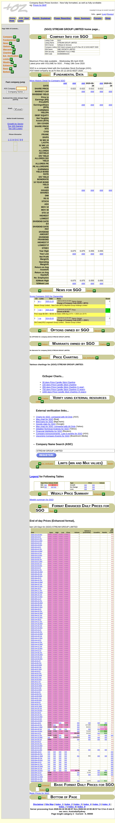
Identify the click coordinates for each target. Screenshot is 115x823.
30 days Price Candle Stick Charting (58, 382)
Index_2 (68, 804)
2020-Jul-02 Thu (36, 704)
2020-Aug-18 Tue (36, 636)
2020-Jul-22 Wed (36, 675)
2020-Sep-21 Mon (36, 586)
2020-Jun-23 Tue (36, 719)
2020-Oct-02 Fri (36, 567)
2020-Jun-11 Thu (36, 735)
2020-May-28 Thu (36, 754)
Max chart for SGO (44, 419)
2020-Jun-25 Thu (36, 714)
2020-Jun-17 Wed (36, 727)
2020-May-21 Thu (36, 764)
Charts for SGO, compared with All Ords (54, 417)
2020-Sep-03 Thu (36, 611)
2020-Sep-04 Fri (36, 609)
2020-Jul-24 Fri (36, 671)
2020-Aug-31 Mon (36, 617)
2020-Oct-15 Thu (36, 549)
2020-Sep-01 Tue (36, 615)
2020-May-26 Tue (36, 758)
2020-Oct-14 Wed (36, 551)
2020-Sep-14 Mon (36, 596)
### (65, 83)
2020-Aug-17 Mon (36, 638)
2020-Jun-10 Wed (36, 737)
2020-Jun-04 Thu (36, 743)
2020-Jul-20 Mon (36, 679)
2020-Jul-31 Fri (36, 661)
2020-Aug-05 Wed (37, 654)
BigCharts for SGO (44, 421)
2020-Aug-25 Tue (36, 625)
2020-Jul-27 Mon (36, 669)
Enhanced (8, 65)
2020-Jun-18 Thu (36, 725)
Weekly (6, 62)
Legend (34, 476)
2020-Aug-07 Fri (36, 650)
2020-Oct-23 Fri (36, 536)
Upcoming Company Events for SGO (53, 436)
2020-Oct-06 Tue (36, 563)
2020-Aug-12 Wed (37, 644)
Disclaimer (38, 804)
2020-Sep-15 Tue (36, 594)
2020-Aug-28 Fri (36, 619)
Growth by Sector (15, 124)
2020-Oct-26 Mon (36, 534)
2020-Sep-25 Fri (36, 578)
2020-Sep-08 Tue (36, 605)
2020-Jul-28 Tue (36, 667)
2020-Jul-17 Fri (36, 681)
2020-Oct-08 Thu (36, 559)
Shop (108, 18)
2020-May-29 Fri (36, 752)
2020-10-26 (50, 310)
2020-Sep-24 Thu (36, 580)
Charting (7, 52)
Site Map (49, 804)
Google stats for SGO (46, 424)
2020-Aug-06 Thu (36, 652)
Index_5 (97, 804)
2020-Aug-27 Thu (36, 621)
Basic (6, 68)
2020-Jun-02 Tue (36, 748)
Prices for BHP (40, 5)
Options (7, 46)
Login (104, 14)
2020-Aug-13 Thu (36, 642)
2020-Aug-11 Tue (36, 646)
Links (20, 20)
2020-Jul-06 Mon (36, 700)
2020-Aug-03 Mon (36, 659)
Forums (98, 18)
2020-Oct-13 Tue (36, 553)
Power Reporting (62, 18)
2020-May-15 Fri (36, 772)
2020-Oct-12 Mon (36, 555)
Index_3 (78, 804)
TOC (43, 37)
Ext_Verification (11, 56)
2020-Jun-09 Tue (36, 739)
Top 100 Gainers (15, 126)
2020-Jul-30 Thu (36, 663)
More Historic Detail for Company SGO (47, 80)
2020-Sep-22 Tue (36, 584)
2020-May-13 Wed (37, 776)
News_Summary (82, 18)
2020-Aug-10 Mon (36, 648)
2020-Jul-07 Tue (36, 698)
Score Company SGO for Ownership (46, 296)
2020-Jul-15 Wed (36, 685)
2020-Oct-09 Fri (36, 557)
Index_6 (106, 804)
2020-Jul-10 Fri (36, 692)
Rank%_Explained (41, 18)
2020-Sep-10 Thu (36, 601)
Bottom (6, 72)
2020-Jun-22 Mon (36, 721)
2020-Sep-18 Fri (36, 588)
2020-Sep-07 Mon (36, 607)
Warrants (7, 49)
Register (110, 14)
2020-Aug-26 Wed (37, 623)
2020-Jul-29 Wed (36, 665)
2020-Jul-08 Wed (36, 696)
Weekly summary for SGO (42, 499)
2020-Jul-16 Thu (36, 683)
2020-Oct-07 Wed (36, 561)
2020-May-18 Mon (37, 770)
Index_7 (62, 806)
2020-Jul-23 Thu (36, 673)
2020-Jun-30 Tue (36, 708)
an (39, 301)
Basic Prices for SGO (39, 793)
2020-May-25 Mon (37, 760)
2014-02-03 (50, 318)
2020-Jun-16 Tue (36, 729)
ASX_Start (24, 18)
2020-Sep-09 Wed (37, 603)
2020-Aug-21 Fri (36, 630)
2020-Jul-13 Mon (36, 690)
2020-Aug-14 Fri (36, 640)
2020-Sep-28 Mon (36, 576)
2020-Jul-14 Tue (36, 687)
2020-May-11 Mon (37, 781)
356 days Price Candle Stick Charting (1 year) (63, 387)
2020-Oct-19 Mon (36, 545)
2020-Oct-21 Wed (36, 541)
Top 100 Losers (15, 128)
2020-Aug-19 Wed (37, 634)
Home (12, 18)
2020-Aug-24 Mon (36, 627)
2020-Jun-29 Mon (36, 710)
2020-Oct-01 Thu (36, 570)
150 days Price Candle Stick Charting (59, 384)
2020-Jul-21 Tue (36, 677)
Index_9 (81, 806)
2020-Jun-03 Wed (36, 745)
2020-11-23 (50, 301)
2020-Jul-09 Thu (36, 694)
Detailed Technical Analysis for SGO (52, 429)
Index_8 (72, 806)
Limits (6, 59)
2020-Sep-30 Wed (37, 572)
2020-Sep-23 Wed (37, 582)
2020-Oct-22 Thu (36, 538)
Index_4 (87, 804)
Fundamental (9, 40)
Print (11, 20)
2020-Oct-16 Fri (36, 547)
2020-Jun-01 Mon (36, 750)
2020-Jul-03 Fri (36, 702)
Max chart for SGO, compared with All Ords (55, 426)
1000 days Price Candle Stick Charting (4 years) (64, 392)
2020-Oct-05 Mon (36, 565)
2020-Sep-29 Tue (36, 574)
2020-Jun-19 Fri (36, 723)
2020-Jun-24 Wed (36, 716)
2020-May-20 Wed (37, 766)
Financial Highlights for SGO (49, 431)
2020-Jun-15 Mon (36, 731)
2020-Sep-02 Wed (37, 613)
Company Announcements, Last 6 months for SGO (59, 433)
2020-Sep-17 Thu (36, 590)
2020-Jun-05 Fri (36, 741)
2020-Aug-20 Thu (36, 632)
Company (7, 36)
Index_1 (59, 804)
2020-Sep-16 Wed (37, 592)
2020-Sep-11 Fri (36, 599)
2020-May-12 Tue (36, 779)
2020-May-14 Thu (36, 774)
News (5, 43)
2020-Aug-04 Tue (36, 656)
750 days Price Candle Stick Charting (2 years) (63, 389)
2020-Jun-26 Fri (36, 712)
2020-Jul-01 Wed (36, 706)
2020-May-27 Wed (37, 756)
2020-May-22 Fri (36, 762)
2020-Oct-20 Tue (36, 543)
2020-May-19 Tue (36, 768)
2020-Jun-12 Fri (36, 733)
